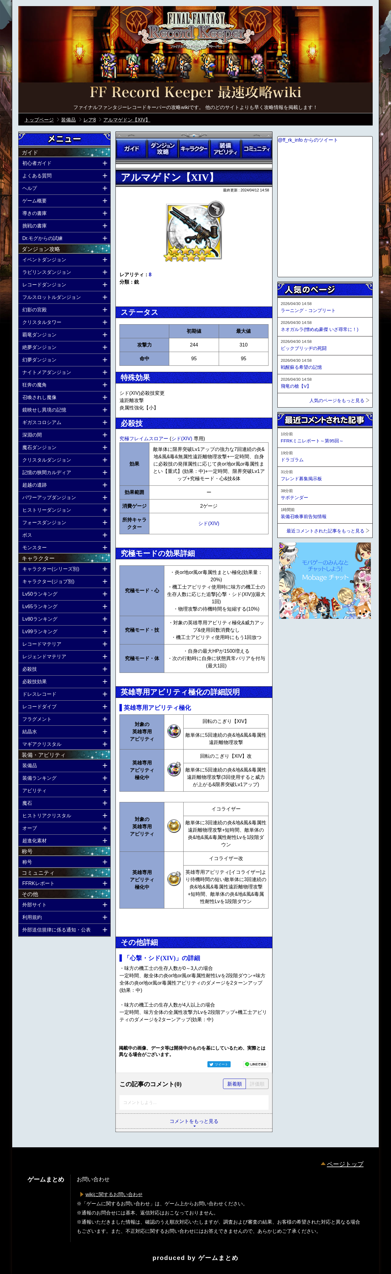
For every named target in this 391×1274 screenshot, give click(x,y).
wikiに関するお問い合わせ (114, 1194)
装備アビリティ (225, 148)
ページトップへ (292, 635)
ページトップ (345, 1164)
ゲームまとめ (218, 1257)
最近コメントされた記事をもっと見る (325, 530)
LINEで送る (255, 1064)
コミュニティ (256, 148)
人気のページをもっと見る (336, 400)
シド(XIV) (182, 438)
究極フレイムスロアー (144, 438)
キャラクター (194, 148)
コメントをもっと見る (194, 1121)
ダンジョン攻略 (162, 148)
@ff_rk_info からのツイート (308, 140)
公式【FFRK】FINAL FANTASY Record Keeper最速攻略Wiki (195, 93)
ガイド (131, 148)
